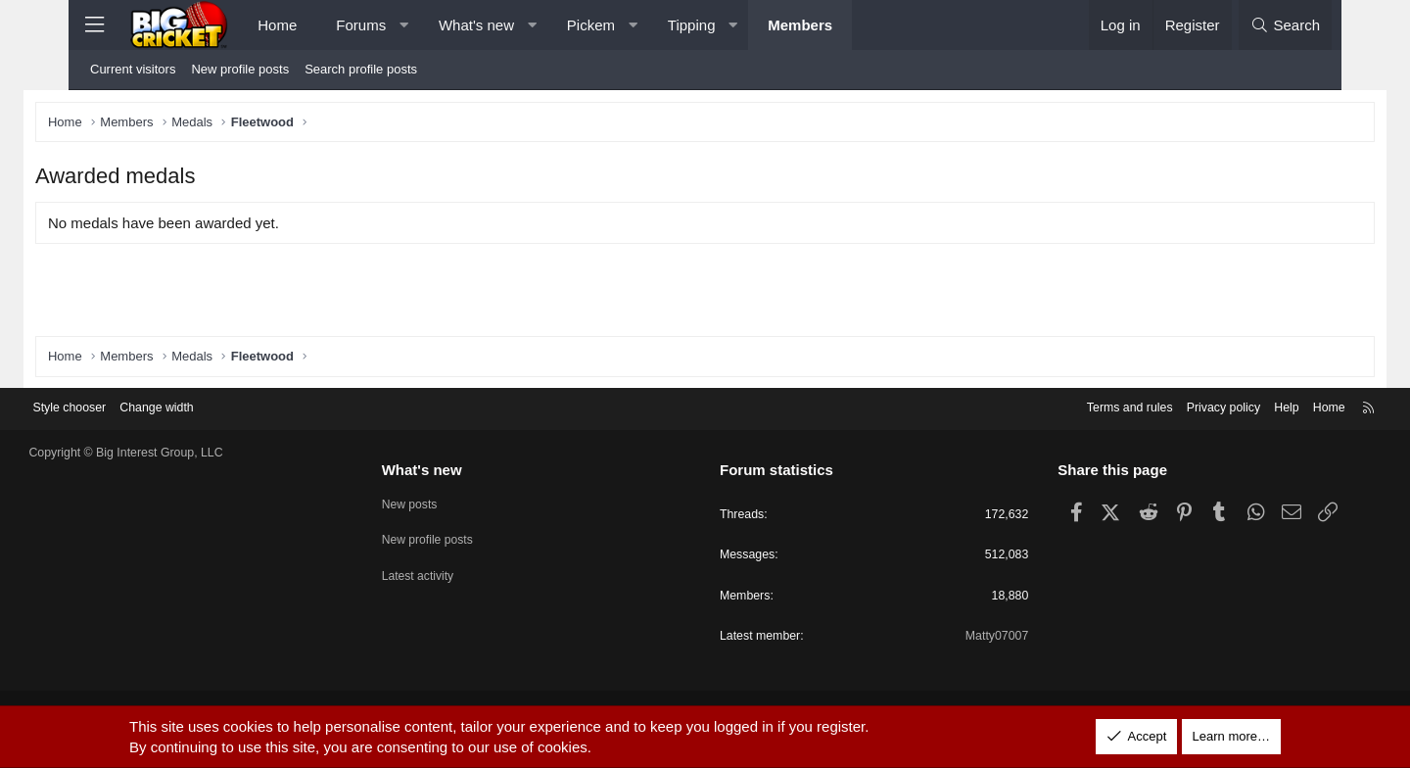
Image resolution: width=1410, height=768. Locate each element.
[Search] (1285, 25)
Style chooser (125, 407)
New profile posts (240, 69)
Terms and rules (1064, 407)
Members (800, 25)
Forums (361, 25)
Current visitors (132, 69)
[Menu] (94, 25)
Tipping (692, 25)
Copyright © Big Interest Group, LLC (185, 452)
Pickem (591, 25)
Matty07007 (968, 638)
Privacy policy (1162, 407)
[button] (404, 25)
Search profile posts (361, 69)
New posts (439, 502)
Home (277, 25)
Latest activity (448, 572)
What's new (476, 25)
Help (1229, 407)
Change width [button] (217, 407)
